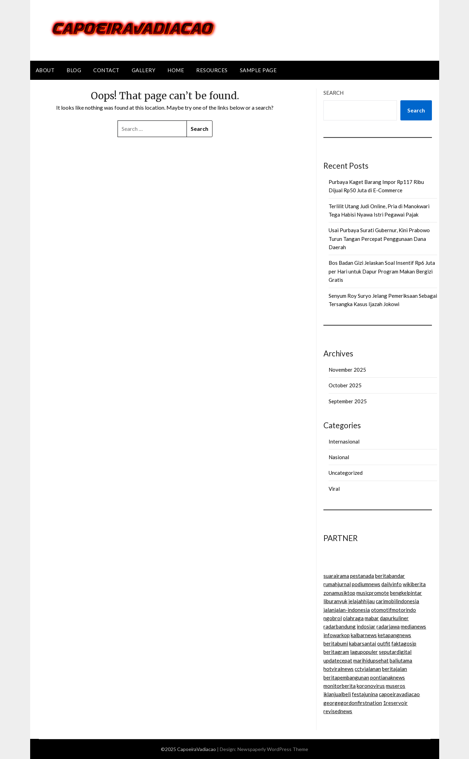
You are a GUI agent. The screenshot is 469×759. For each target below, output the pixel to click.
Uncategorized (346, 473)
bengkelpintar (406, 593)
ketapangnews (394, 635)
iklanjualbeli (337, 694)
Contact (106, 70)
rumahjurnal (337, 584)
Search (333, 93)
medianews (413, 626)
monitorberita (339, 686)
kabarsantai (362, 643)
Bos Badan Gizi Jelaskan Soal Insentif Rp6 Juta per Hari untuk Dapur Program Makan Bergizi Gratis (382, 271)
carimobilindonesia (397, 601)
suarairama (336, 576)
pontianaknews (387, 677)
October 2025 (345, 385)
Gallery (144, 70)
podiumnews (366, 584)
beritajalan (394, 669)
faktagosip (403, 643)
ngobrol (332, 618)
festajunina (365, 694)
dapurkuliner (394, 618)
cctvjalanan (368, 669)
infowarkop (336, 635)
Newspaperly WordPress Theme (272, 749)
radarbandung (339, 626)
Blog (74, 70)
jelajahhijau (361, 601)
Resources (212, 70)
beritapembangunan (346, 677)
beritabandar (390, 576)
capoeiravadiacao (399, 694)
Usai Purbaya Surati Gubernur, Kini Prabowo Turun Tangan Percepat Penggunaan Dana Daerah (379, 238)
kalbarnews (364, 635)
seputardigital (395, 652)
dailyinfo (391, 584)
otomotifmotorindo (393, 610)
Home (175, 70)
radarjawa (388, 626)
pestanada (362, 576)
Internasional (344, 441)
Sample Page (258, 70)
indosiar (366, 626)
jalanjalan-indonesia (346, 610)
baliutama (401, 660)
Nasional (339, 457)
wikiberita (414, 584)
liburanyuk (335, 601)
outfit (383, 643)
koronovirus (371, 686)
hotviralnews (338, 669)
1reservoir (395, 703)
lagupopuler (364, 652)
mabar (372, 618)
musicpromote (372, 593)
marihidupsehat (371, 660)
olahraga (353, 618)
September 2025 (348, 401)
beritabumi (335, 643)
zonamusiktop (339, 593)
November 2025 (347, 369)
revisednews (337, 711)
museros (395, 686)
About (45, 70)
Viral (334, 489)
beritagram (336, 652)
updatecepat (337, 660)
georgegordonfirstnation (352, 703)
